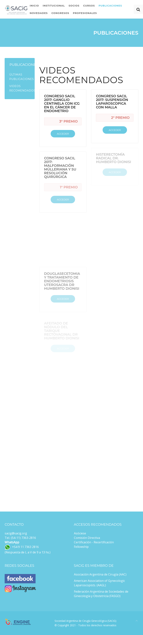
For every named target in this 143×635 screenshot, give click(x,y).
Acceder (63, 133)
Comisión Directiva (87, 538)
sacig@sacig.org (16, 533)
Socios (74, 5)
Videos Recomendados (22, 88)
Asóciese (80, 533)
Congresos (60, 13)
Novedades (39, 13)
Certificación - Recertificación (94, 542)
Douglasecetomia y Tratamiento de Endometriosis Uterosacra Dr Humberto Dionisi (62, 281)
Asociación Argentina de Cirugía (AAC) (100, 574)
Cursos (89, 5)
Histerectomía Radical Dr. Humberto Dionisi (113, 158)
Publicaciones (110, 5)
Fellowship (81, 547)
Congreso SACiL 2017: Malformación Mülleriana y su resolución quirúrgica (60, 167)
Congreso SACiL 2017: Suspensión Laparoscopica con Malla (112, 101)
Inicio (34, 5)
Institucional (54, 5)
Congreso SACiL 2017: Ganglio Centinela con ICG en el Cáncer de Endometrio (62, 103)
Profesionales (85, 13)
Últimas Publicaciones (21, 77)
